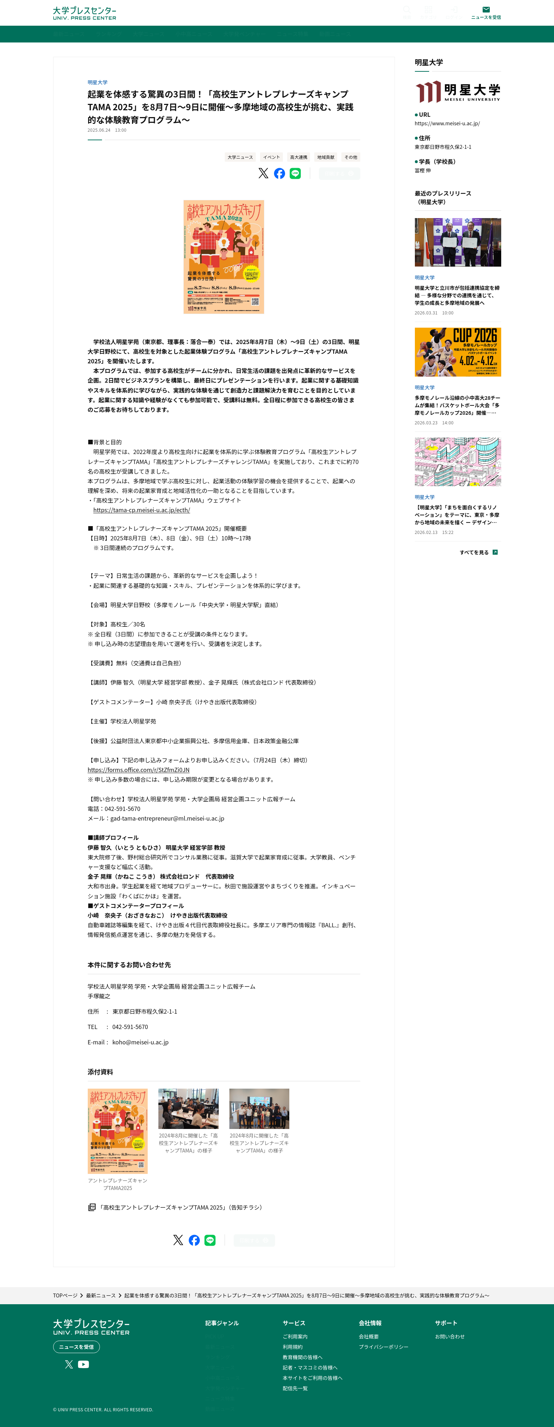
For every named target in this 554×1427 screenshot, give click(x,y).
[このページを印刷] (339, 173)
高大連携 (298, 157)
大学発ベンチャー (225, 1388)
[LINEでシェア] (295, 173)
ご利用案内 (295, 1336)
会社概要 (369, 1336)
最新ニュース (220, 1346)
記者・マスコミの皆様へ (310, 1367)
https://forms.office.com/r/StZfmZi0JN (139, 769)
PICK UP (214, 1336)
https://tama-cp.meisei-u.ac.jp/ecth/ (141, 509)
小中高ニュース (222, 1377)
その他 (350, 157)
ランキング (217, 1357)
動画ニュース (220, 1408)
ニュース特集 (220, 1398)
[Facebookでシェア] (279, 173)
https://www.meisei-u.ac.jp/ (447, 123)
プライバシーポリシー (384, 1346)
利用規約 (293, 1346)
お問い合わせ (450, 1336)
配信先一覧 (295, 1388)
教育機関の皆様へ (302, 1357)
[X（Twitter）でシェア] (264, 173)
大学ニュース (240, 157)
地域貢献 (325, 157)
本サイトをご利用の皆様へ (312, 1377)
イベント (271, 157)
